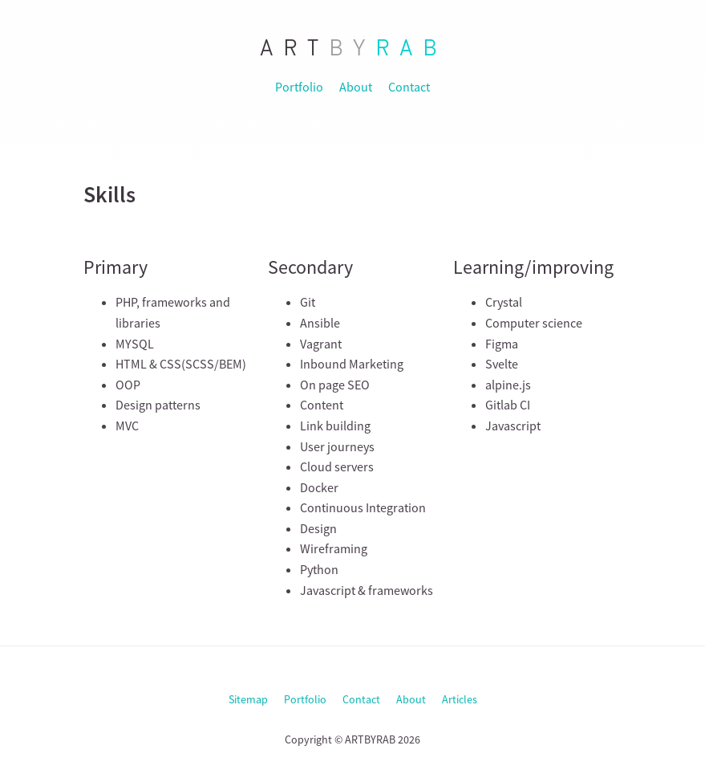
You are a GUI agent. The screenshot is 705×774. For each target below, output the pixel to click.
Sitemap (248, 699)
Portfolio (299, 87)
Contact (409, 87)
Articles (459, 699)
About (355, 87)
